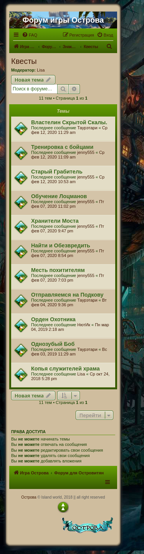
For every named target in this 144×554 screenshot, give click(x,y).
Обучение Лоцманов (59, 196)
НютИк (83, 324)
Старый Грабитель (57, 172)
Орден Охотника (53, 319)
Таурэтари (87, 127)
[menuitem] (29, 35)
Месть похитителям (58, 270)
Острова (28, 497)
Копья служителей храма (65, 368)
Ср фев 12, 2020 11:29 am (69, 130)
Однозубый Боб (52, 344)
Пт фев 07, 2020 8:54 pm (67, 253)
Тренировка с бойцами (62, 147)
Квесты (24, 61)
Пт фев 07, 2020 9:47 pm (67, 228)
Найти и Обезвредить (60, 245)
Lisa (41, 70)
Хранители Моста (55, 221)
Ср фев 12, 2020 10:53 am (67, 179)
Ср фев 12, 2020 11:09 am (67, 154)
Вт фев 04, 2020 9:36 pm (69, 302)
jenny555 (85, 152)
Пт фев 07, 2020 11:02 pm (67, 204)
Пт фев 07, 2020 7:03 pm (67, 277)
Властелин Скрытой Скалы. (69, 122)
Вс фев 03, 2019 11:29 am (69, 351)
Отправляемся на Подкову (67, 295)
